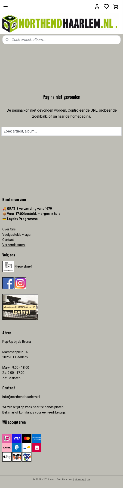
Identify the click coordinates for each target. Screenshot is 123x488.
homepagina (80, 116)
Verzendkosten (13, 245)
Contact (8, 240)
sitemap (80, 479)
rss (88, 479)
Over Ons (9, 229)
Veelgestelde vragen (17, 234)
